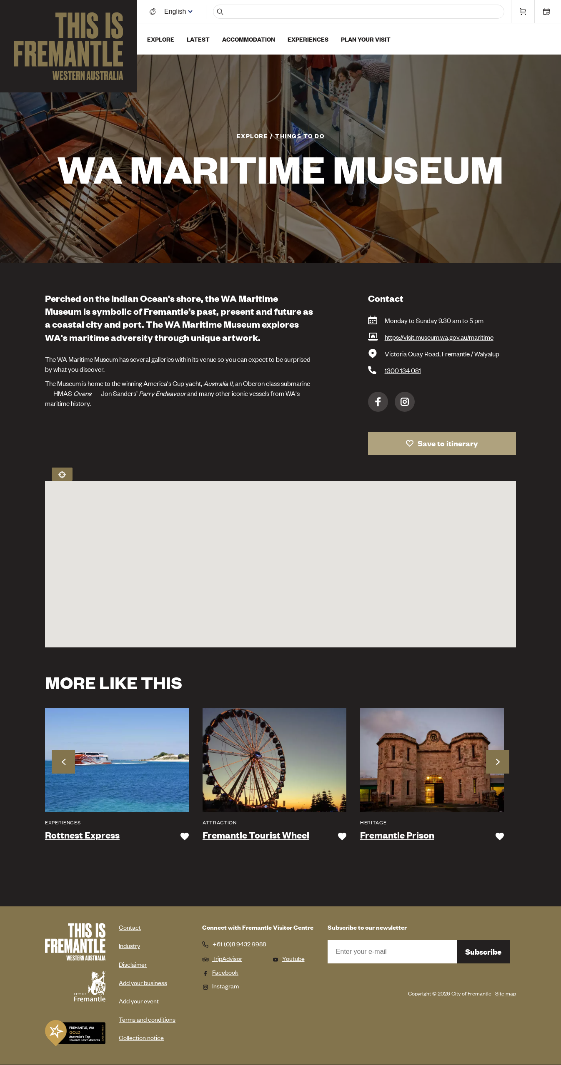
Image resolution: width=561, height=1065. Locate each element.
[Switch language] (176, 11)
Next (497, 762)
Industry (129, 945)
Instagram (405, 402)
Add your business (143, 982)
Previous (63, 762)
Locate (62, 474)
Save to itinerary (448, 443)
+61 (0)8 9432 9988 (239, 944)
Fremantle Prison (397, 835)
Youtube (288, 958)
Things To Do (299, 135)
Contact (130, 927)
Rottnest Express (82, 835)
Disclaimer (133, 964)
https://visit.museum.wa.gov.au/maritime (439, 336)
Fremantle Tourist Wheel (256, 835)
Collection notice (141, 1037)
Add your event (139, 1000)
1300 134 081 (403, 370)
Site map (505, 993)
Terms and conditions (147, 1019)
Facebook (378, 402)
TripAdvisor (222, 958)
